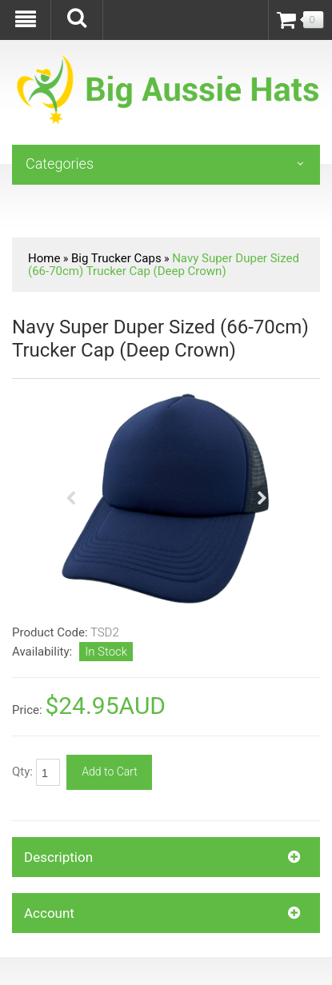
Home (44, 258)
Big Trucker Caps (116, 258)
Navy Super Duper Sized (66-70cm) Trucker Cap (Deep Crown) (163, 264)
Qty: (36, 772)
